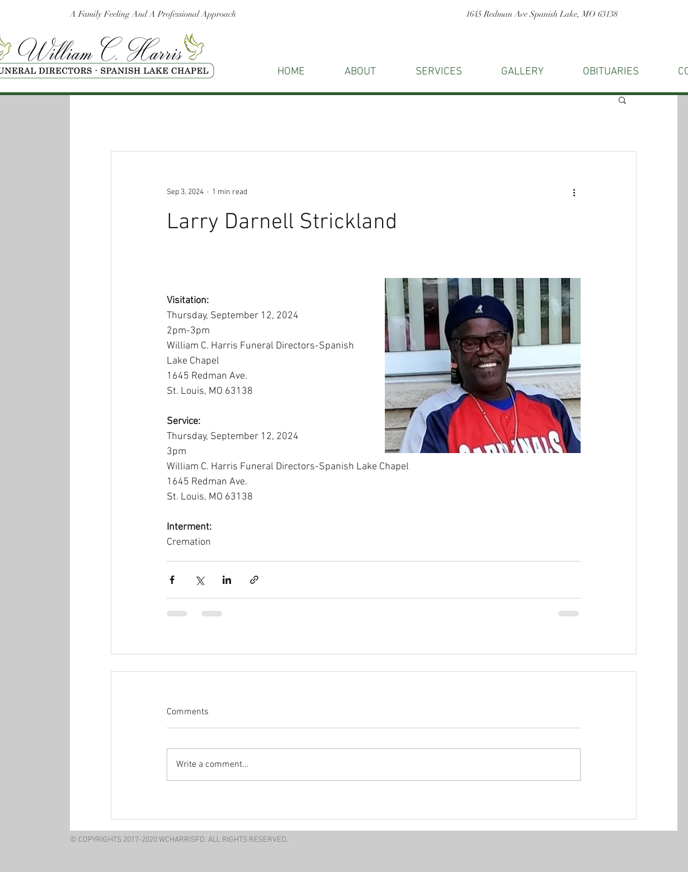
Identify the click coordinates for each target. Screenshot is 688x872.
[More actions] (574, 192)
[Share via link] (254, 579)
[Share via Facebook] (172, 579)
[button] (622, 99)
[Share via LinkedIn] (227, 579)
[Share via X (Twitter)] (199, 579)
